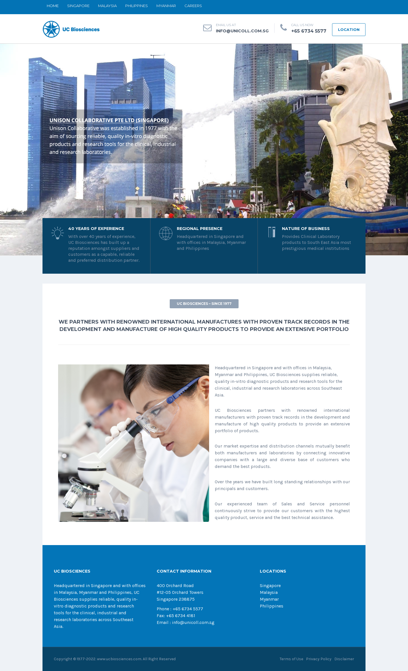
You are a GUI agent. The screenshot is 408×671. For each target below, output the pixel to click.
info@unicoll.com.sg (242, 30)
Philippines (271, 606)
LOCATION (349, 29)
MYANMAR (166, 5)
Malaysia (269, 592)
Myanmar (269, 599)
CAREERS (193, 5)
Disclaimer (344, 659)
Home (53, 5)
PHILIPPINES (136, 5)
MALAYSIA (107, 5)
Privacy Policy (319, 659)
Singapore (270, 585)
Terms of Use (291, 659)
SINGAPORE (78, 5)
